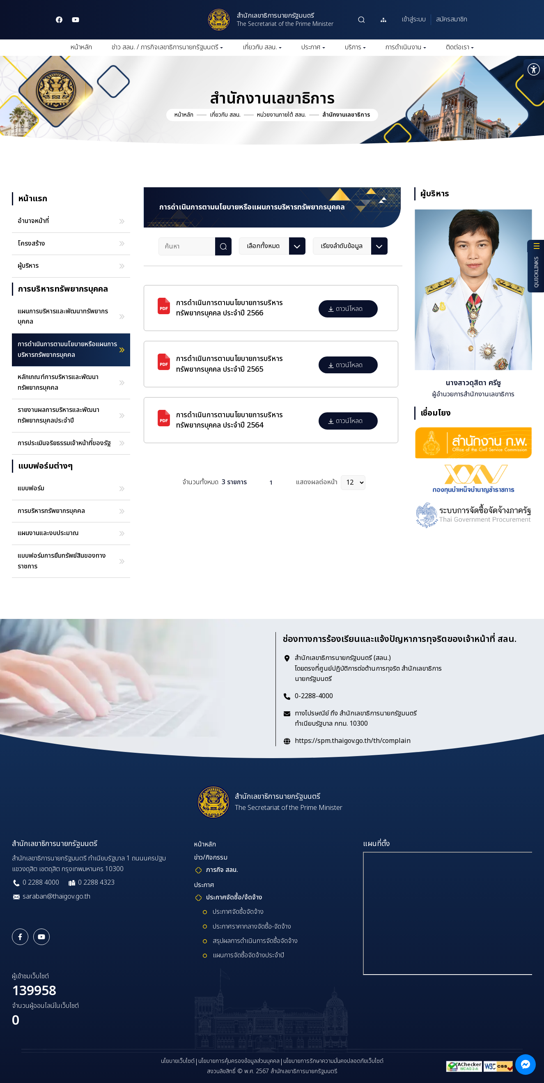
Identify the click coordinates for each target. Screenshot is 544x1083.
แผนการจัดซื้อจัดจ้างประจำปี (248, 955)
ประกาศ (313, 47)
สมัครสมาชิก (451, 19)
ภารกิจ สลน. (222, 870)
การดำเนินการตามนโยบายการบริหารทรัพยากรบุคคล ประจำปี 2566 (229, 308)
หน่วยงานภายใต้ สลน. (281, 114)
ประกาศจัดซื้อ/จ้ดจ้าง (234, 897)
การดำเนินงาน (406, 47)
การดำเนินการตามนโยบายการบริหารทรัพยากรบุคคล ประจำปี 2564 (229, 420)
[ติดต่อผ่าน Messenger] (525, 1064)
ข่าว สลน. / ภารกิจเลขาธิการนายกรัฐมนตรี (167, 47)
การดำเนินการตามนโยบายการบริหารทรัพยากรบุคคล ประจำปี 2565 (229, 364)
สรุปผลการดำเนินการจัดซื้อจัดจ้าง (255, 941)
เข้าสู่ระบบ (414, 19)
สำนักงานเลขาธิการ (346, 114)
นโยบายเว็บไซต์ (178, 1061)
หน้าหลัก (81, 47)
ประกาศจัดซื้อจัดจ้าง (238, 912)
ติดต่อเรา (460, 47)
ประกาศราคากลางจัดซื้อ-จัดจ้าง (252, 926)
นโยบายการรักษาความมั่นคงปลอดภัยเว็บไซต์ (333, 1061)
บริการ (355, 47)
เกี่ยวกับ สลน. (262, 47)
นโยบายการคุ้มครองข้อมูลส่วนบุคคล (239, 1061)
